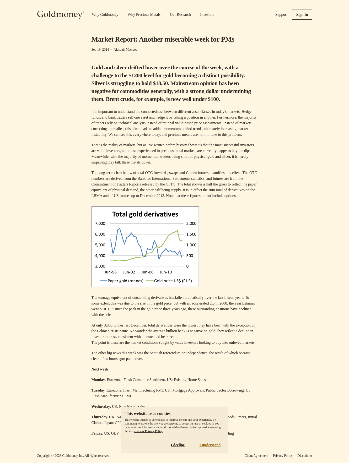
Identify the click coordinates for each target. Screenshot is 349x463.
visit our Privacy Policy (148, 431)
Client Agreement (256, 456)
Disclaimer (304, 456)
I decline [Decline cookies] (178, 445)
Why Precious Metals (144, 14)
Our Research (180, 14)
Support (281, 14)
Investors (207, 14)
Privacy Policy (283, 456)
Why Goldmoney (105, 14)
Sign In (302, 14)
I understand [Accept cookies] (209, 445)
